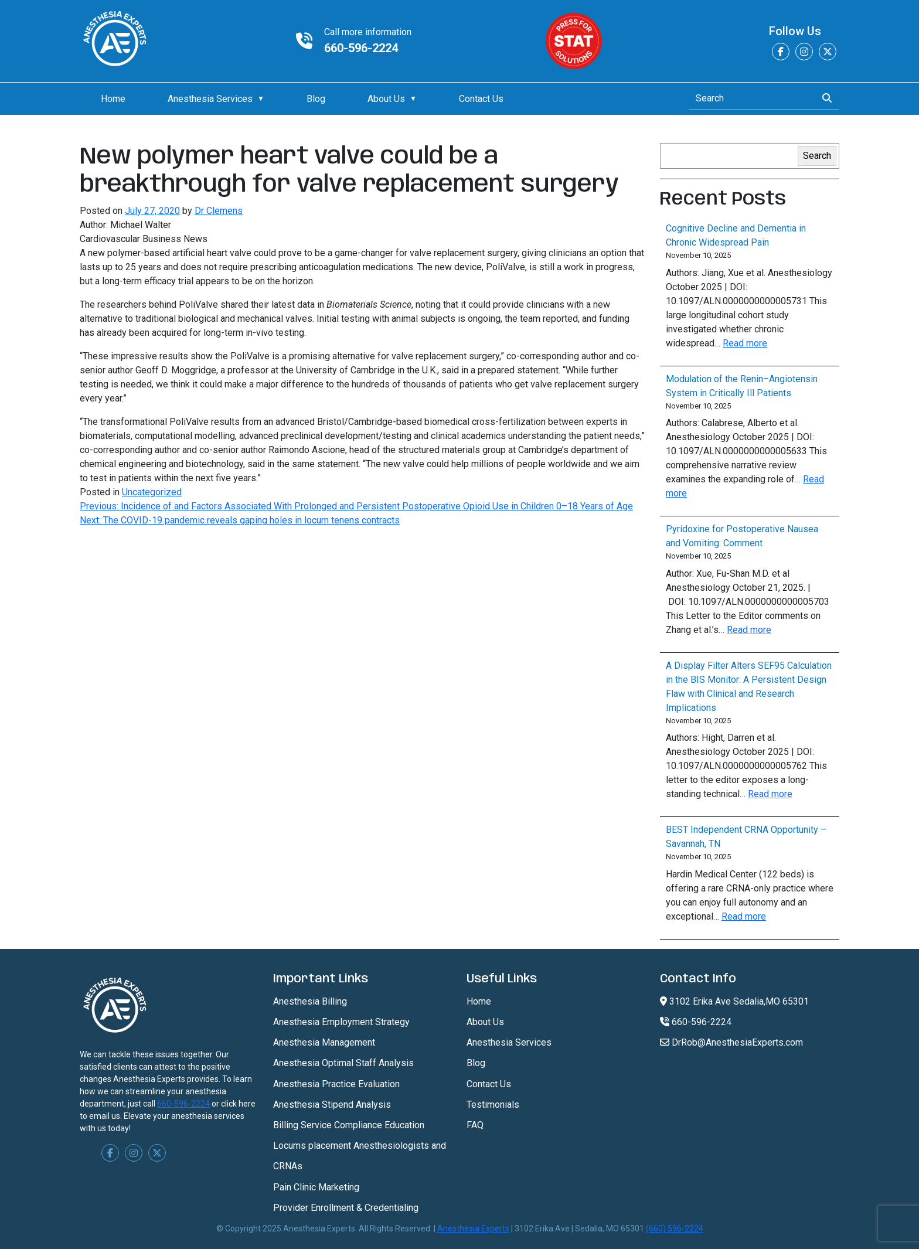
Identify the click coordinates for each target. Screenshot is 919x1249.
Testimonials (493, 1104)
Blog (316, 98)
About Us (386, 98)
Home (113, 98)
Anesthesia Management (324, 1042)
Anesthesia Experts (473, 1228)
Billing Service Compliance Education (348, 1125)
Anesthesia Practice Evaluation (336, 1084)
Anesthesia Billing (310, 1001)
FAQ (475, 1125)
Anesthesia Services (210, 98)
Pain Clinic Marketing (316, 1187)
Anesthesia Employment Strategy (341, 1021)
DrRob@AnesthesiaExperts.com (731, 1042)
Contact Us (481, 98)
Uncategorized (152, 492)
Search (817, 155)
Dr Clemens (219, 210)
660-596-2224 (361, 48)
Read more (745, 343)
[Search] (749, 98)
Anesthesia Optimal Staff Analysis (343, 1062)
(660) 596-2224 (674, 1228)
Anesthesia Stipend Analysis (332, 1104)
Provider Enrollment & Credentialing (345, 1207)
